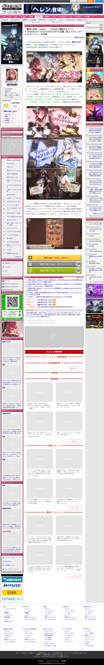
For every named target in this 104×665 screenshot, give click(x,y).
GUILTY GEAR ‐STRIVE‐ (95, 251)
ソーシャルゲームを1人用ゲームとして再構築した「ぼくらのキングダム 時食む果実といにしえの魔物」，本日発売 (95, 147)
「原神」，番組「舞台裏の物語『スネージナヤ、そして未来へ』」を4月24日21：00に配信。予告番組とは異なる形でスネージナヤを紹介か (95, 191)
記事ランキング (9, 621)
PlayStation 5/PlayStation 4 (11, 286)
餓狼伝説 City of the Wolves (95, 257)
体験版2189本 (17, 13)
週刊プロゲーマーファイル (14, 170)
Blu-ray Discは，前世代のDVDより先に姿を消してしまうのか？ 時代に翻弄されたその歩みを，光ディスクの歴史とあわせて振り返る (12, 382)
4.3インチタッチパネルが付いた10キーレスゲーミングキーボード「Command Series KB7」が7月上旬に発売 (95, 182)
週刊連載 (7, 617)
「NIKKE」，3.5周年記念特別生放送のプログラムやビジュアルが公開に (50, 296)
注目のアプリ (42, 19)
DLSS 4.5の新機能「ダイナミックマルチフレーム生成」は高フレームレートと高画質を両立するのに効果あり (39, 501)
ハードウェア (63, 16)
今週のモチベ (10, 167)
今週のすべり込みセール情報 (14, 190)
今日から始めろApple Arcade (14, 216)
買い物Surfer (10, 238)
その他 (87, 643)
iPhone (45, 312)
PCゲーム (7, 280)
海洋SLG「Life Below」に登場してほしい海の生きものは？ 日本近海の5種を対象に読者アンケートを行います (12, 405)
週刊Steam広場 (11, 194)
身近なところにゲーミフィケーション (14, 245)
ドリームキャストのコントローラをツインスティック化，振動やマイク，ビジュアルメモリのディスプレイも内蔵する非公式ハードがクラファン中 (95, 208)
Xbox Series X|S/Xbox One (11, 283)
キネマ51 (9, 250)
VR (54, 16)
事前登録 (24, 19)
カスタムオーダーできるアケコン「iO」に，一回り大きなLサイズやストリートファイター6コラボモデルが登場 (95, 200)
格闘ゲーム (88, 635)
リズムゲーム (89, 641)
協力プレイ (40, 314)
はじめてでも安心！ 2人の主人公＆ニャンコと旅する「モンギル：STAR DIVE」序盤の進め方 (12, 359)
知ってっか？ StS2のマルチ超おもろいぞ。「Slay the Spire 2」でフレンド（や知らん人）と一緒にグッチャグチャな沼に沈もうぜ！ (12, 454)
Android (41, 45)
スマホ (39, 17)
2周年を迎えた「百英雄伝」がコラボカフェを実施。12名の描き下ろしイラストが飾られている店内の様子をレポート (12, 526)
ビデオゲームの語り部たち (14, 231)
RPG (58, 312)
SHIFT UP (8, 90)
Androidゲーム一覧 (82, 19)
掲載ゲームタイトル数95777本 (12, 11)
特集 (6, 116)
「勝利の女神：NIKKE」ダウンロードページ (55, 264)
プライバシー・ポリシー (52, 660)
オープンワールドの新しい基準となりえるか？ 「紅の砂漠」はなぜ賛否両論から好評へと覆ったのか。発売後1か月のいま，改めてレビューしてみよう (12, 431)
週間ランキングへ (98, 213)
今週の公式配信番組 (12, 174)
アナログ (78, 16)
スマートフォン (48, 629)
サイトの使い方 (22, 1)
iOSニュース (4, 19)
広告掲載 (63, 660)
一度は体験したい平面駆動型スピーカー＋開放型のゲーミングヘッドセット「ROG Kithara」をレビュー (69, 501)
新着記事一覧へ (74, 368)
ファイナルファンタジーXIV (95, 277)
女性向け (47, 16)
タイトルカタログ (30, 619)
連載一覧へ (19, 256)
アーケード (86, 629)
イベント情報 (89, 633)
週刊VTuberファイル (12, 177)
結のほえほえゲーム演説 (13, 213)
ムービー (61, 19)
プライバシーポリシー (11, 557)
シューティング (51, 312)
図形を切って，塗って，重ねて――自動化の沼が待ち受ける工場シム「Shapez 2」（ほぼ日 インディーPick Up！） (69, 405)
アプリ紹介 (48, 639)
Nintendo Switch (9, 289)
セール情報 (33, 19)
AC (71, 16)
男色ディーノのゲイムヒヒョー (14, 181)
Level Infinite (8, 88)
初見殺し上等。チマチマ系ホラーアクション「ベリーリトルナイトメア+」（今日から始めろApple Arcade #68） (39, 434)
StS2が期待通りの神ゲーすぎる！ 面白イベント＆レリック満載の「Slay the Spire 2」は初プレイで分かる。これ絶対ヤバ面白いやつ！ (12, 477)
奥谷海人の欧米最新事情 (13, 160)
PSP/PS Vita (87, 606)
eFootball (91, 235)
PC (10, 16)
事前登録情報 (49, 635)
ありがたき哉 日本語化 (13, 241)
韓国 (35, 314)
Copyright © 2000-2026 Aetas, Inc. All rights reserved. (52, 663)
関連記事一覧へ (80, 277)
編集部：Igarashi (79, 37)
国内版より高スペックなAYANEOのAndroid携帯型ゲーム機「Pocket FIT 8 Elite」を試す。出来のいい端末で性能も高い (68, 471)
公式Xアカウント (10, 1)
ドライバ (7, 274)
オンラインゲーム (10, 609)
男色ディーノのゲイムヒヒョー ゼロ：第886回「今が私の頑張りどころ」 (68, 433)
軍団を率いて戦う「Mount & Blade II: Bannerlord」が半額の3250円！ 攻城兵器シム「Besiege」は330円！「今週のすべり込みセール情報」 (39, 406)
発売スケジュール (30, 617)
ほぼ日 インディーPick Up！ (14, 198)
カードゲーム (89, 637)
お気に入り (82, 1)
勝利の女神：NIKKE (11, 82)
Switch (31, 16)
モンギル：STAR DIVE (95, 241)
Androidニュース (15, 19)
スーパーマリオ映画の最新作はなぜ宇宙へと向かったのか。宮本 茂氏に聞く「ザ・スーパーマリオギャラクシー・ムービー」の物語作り (69, 569)
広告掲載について (10, 565)
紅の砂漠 (91, 246)
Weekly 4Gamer (11, 163)
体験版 (7, 120)
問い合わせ (32, 1)
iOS (36, 45)
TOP (4, 16)
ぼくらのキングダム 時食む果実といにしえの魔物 (95, 269)
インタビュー (52, 19)
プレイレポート (49, 611)
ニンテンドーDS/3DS (29, 629)
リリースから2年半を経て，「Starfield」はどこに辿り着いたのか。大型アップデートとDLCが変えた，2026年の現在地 (95, 156)
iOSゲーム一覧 (70, 19)
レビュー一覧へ (74, 508)
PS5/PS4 (23, 16)
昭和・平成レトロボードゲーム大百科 (14, 224)
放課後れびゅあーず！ (13, 253)
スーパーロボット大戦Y (95, 223)
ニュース (8, 114)
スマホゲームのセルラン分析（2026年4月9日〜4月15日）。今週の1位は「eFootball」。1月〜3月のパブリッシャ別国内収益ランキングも (95, 130)
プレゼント (8, 267)
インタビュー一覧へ (74, 576)
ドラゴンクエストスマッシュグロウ (95, 229)
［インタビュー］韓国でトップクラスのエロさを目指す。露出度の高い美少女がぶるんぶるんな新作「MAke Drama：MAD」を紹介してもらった (12, 549)
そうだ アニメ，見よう (13, 205)
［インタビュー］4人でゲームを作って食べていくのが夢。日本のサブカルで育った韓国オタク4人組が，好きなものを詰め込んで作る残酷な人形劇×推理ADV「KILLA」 (12, 503)
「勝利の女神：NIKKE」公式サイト (55, 258)
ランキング (99, 1)
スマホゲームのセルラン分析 (14, 186)
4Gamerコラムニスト (12, 228)
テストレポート (70, 633)
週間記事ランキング (10, 263)
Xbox (15, 16)
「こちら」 (62, 654)
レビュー (8, 118)
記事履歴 (90, 1)
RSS (2, 1)
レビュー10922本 (7, 13)
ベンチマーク (69, 641)
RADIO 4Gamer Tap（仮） (13, 201)
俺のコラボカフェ (11, 220)
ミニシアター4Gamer (12, 235)
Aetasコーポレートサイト (12, 569)
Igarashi (45, 316)
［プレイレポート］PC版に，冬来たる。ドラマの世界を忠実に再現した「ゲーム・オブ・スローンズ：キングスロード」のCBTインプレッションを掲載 (95, 173)
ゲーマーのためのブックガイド (14, 209)
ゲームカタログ (89, 646)
